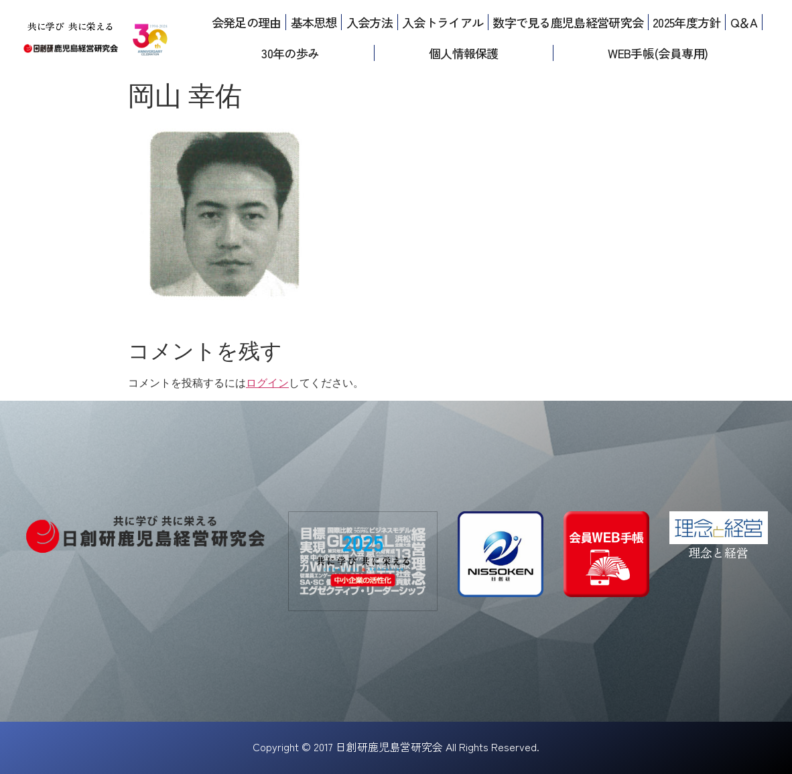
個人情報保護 (464, 53)
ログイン (267, 383)
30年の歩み (290, 53)
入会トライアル (442, 22)
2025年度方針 (686, 22)
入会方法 (369, 22)
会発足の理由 (246, 22)
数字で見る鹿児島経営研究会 (567, 22)
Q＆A (744, 22)
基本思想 (314, 22)
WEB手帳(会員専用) (658, 53)
